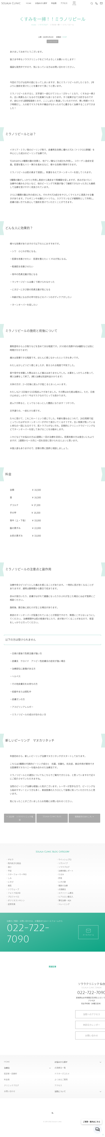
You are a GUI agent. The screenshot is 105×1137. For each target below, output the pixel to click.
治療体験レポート (65, 870)
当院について (60, 1091)
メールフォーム (88, 932)
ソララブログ (43, 25)
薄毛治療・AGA (64, 900)
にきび (10, 882)
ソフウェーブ (13, 889)
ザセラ (10, 859)
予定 (10, 870)
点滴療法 (62, 889)
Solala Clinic (11, 3)
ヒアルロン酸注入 (65, 896)
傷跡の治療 (63, 885)
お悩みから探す (41, 3)
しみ (10, 878)
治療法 (7, 1068)
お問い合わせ (9, 1091)
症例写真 (11, 904)
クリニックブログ (11, 1085)
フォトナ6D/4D (14, 893)
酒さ (10, 867)
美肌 (10, 885)
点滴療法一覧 (60, 1067)
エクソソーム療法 (65, 893)
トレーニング (64, 904)
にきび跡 (62, 882)
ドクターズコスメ (61, 1073)
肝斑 (60, 878)
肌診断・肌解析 (10, 1073)
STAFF (64, 37)
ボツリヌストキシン (16, 900)
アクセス (63, 3)
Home (28, 3)
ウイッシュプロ (64, 859)
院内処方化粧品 (14, 863)
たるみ (61, 874)
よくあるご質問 (61, 1079)
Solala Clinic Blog (52, 817)
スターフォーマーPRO (17, 874)
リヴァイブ (63, 863)
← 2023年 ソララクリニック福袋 (20, 818)
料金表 (53, 3)
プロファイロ (13, 896)
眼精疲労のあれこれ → (84, 816)
